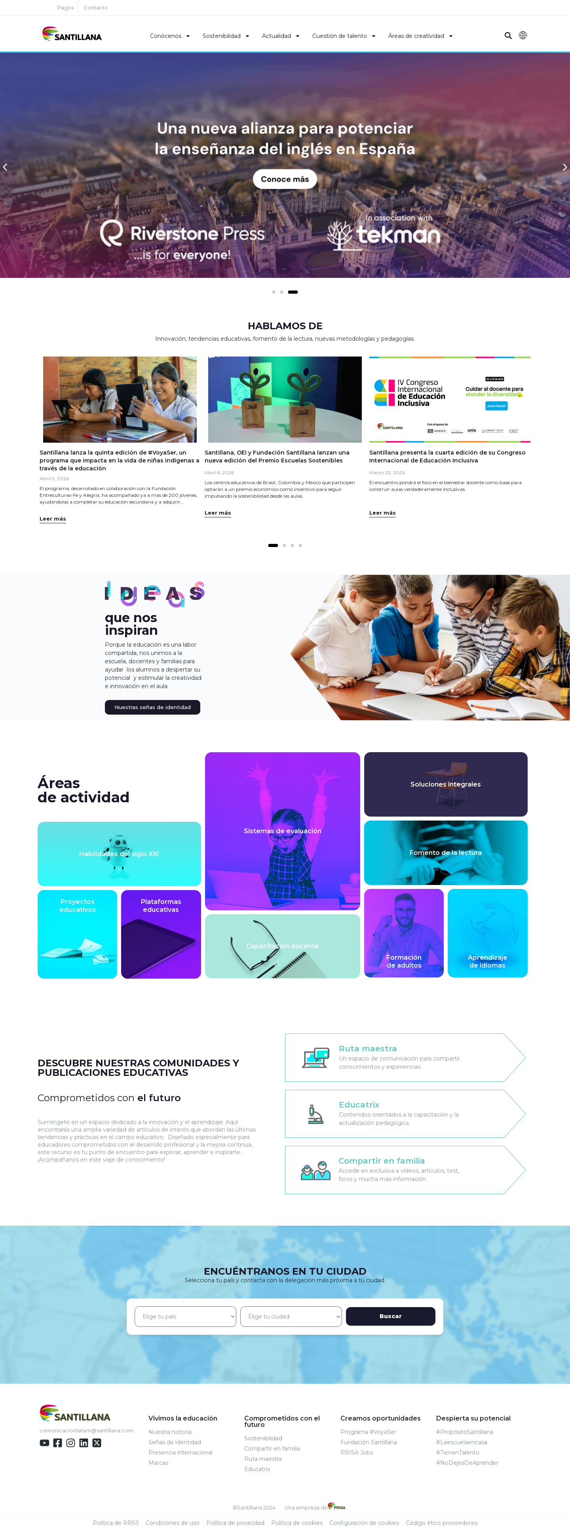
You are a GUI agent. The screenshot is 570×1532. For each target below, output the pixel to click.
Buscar (408, 1317)
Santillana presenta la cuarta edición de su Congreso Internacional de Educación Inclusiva (447, 456)
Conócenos (170, 36)
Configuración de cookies (364, 1523)
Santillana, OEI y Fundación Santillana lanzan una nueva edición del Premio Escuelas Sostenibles (277, 456)
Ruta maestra (368, 1049)
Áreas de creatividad (421, 36)
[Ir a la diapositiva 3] (293, 292)
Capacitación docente (282, 947)
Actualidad (281, 36)
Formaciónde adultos (404, 962)
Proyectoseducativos (77, 906)
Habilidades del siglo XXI (119, 854)
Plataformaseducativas (161, 906)
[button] (508, 35)
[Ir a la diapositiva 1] (273, 545)
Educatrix (359, 1105)
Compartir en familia (381, 1161)
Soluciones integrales (445, 785)
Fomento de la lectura (446, 853)
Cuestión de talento (344, 36)
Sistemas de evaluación (282, 832)
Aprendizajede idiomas (487, 962)
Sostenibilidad (226, 36)
